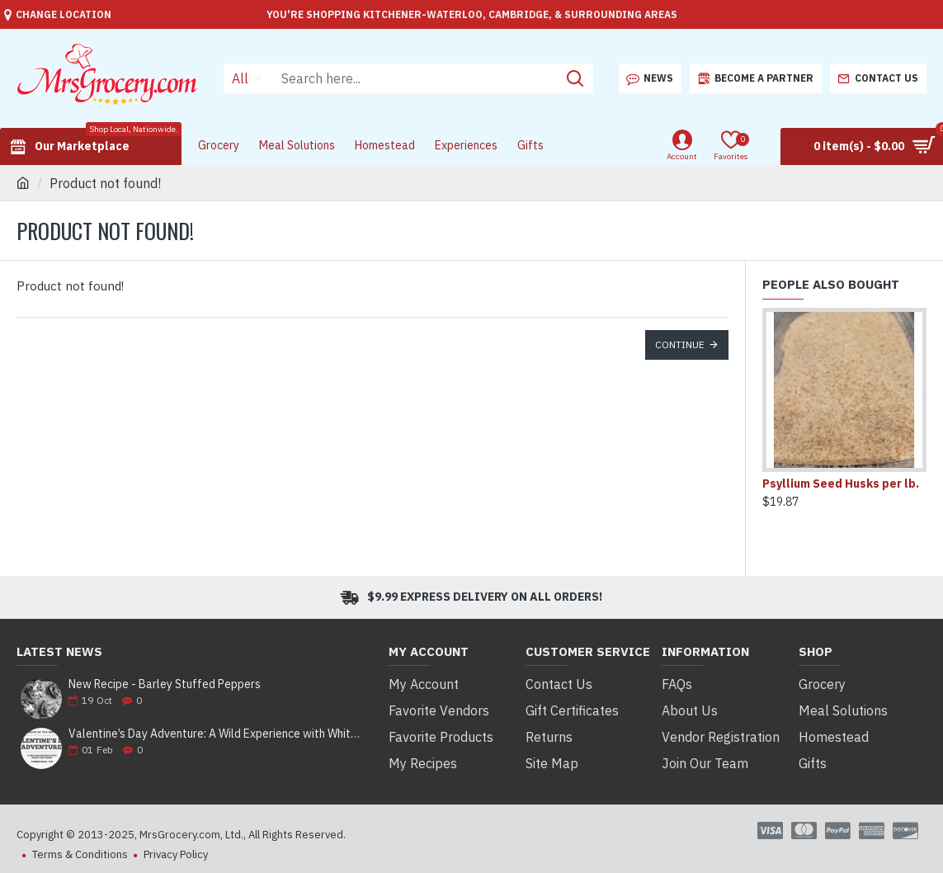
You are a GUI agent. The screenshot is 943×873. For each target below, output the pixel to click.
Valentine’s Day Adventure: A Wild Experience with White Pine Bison (214, 734)
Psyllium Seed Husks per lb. (840, 483)
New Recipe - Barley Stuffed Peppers (164, 684)
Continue (680, 344)
